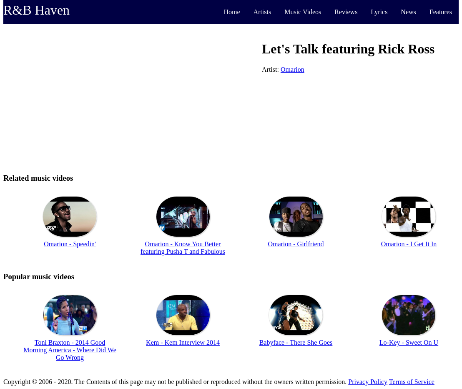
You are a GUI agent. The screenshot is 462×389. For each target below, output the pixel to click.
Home (231, 11)
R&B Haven (36, 10)
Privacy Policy (367, 381)
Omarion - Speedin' (70, 244)
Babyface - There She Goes (296, 342)
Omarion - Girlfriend (296, 244)
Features (440, 11)
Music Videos (302, 11)
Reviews (345, 11)
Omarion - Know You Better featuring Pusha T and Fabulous (183, 247)
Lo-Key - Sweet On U (408, 342)
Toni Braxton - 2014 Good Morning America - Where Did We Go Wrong (69, 350)
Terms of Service (411, 381)
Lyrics (379, 11)
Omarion (292, 69)
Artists (262, 11)
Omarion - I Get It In (409, 244)
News (408, 11)
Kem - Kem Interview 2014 (183, 342)
